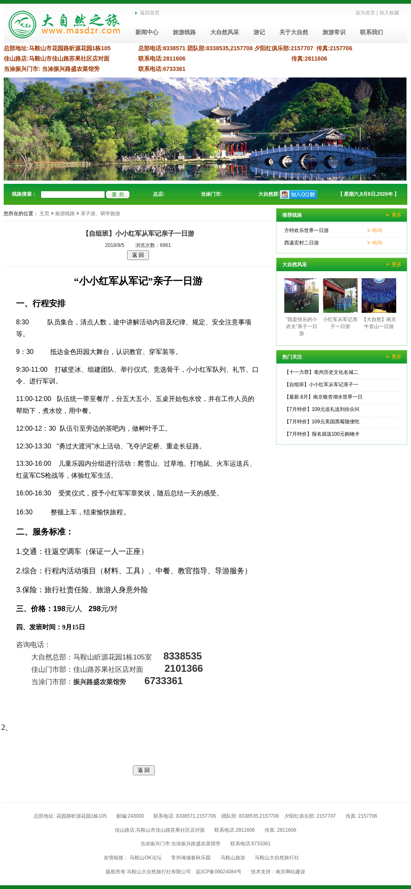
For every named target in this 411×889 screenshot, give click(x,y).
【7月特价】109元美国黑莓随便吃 (322, 422)
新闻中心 (146, 32)
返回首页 (147, 13)
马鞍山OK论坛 (145, 858)
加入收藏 (389, 13)
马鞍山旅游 (233, 858)
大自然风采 (224, 32)
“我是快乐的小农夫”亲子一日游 (301, 326)
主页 (44, 213)
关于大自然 (293, 32)
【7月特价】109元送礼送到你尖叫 (322, 409)
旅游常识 (334, 32)
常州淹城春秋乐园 (191, 858)
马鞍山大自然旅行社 (277, 858)
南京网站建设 (290, 872)
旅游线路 (184, 32)
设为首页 (365, 13)
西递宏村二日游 (301, 243)
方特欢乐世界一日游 (306, 230)
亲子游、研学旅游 (100, 213)
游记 (259, 32)
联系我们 (371, 32)
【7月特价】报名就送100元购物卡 (322, 434)
